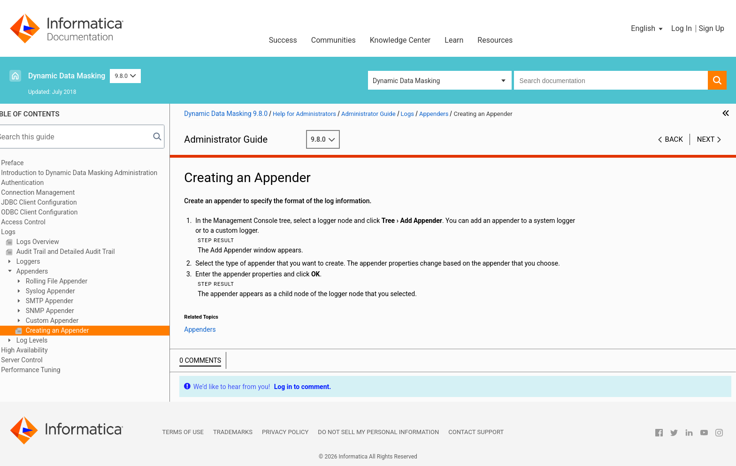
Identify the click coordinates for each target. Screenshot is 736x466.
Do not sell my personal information (378, 431)
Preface (26, 163)
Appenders (45, 271)
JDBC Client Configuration (53, 202)
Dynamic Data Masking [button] (406, 80)
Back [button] (674, 139)
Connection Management (52, 192)
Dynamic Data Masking (66, 75)
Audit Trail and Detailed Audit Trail (79, 251)
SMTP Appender (63, 301)
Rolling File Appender (70, 281)
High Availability (38, 350)
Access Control (37, 222)
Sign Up (711, 28)
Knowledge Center (400, 40)
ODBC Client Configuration (53, 212)
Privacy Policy (285, 431)
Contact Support (476, 431)
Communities (333, 40)
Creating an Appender (70, 330)
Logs (22, 232)
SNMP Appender (63, 310)
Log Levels (45, 340)
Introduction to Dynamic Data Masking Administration (93, 172)
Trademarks (233, 431)
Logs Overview (51, 241)
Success (283, 40)
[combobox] (611, 80)
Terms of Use (183, 431)
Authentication (36, 182)
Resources (495, 40)
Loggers (41, 261)
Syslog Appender (63, 291)
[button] (648, 28)
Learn (454, 40)
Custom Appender (65, 320)
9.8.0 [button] (125, 75)
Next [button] (706, 139)
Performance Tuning (45, 370)
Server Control (36, 360)
